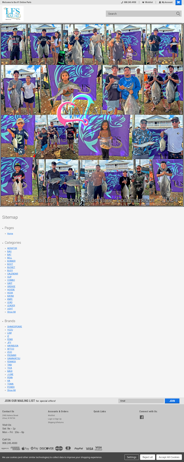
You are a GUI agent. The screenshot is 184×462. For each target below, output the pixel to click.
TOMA (10, 384)
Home (10, 233)
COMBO (11, 280)
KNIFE (10, 299)
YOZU (10, 330)
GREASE (11, 286)
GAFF (9, 283)
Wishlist (147, 2)
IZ (8, 336)
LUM (9, 333)
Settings (131, 457)
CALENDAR (12, 274)
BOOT (10, 264)
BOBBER (11, 261)
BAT (9, 254)
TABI (9, 365)
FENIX (10, 339)
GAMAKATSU (13, 358)
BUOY (10, 270)
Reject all (148, 457)
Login (50, 419)
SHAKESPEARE (14, 326)
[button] (92, 115)
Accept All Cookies (169, 457)
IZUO (9, 352)
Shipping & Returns (56, 422)
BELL (9, 258)
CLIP (9, 277)
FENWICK (11, 361)
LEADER (11, 305)
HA (8, 381)
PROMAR (11, 355)
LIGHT (10, 309)
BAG (9, 251)
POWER (11, 387)
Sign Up (58, 419)
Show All (11, 312)
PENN (10, 377)
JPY (9, 342)
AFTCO (10, 349)
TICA (9, 368)
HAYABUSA (12, 346)
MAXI (9, 371)
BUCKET (11, 267)
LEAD (9, 302)
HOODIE (11, 289)
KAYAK (10, 296)
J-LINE (10, 374)
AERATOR (12, 248)
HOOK (10, 293)
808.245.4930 (128, 2)
